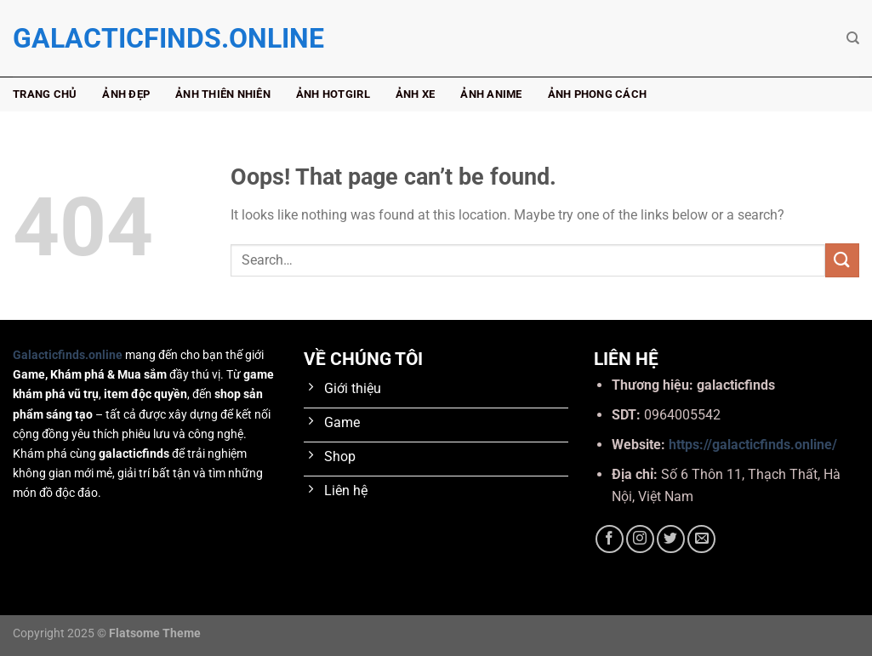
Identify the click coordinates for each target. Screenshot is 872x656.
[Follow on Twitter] (671, 539)
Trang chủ (45, 94)
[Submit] (842, 260)
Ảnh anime (490, 94)
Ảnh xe (416, 94)
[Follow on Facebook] (610, 539)
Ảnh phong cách (597, 94)
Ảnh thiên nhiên (223, 94)
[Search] (852, 38)
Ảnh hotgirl (333, 94)
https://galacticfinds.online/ (753, 444)
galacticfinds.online (98, 38)
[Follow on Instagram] (640, 539)
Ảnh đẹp (126, 94)
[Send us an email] (701, 539)
